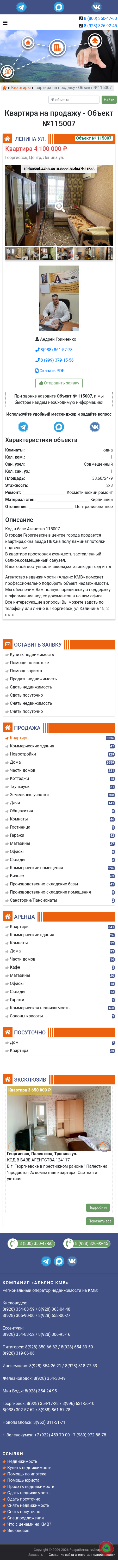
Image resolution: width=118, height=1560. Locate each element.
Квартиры (21, 88)
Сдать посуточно (23, 1499)
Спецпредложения (25, 1517)
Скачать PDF (49, 370)
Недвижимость (22, 1461)
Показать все (100, 1221)
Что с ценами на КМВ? (29, 1524)
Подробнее (98, 1207)
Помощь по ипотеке (26, 1473)
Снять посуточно (23, 1511)
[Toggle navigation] (4, 22)
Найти (109, 99)
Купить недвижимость (29, 1467)
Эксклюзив (18, 1530)
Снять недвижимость (28, 1505)
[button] (59, 203)
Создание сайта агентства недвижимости (82, 1555)
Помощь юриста (23, 1480)
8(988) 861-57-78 (54, 349)
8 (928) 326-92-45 (100, 25)
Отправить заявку (59, 383)
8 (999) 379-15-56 (54, 360)
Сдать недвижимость (28, 1492)
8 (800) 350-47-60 (100, 18)
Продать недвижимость (30, 1486)
